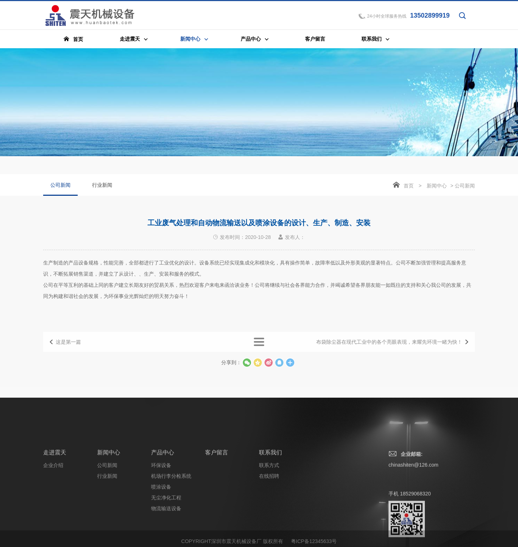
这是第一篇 (68, 350)
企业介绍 (53, 516)
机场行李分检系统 (171, 526)
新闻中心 (437, 186)
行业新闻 (102, 186)
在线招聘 (269, 526)
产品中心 (162, 503)
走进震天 (54, 503)
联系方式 (269, 516)
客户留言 (216, 503)
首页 (409, 186)
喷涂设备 (161, 537)
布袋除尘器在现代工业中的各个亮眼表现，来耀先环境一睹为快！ (389, 350)
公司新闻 (60, 189)
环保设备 (161, 516)
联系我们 (270, 503)
